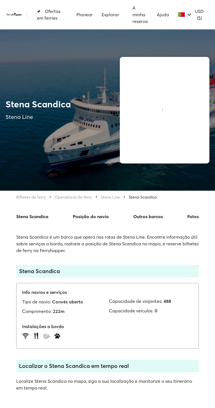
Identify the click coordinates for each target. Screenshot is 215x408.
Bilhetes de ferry (31, 197)
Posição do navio (91, 216)
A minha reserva (140, 14)
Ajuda (163, 14)
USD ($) (199, 14)
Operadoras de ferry (73, 197)
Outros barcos (148, 216)
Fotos (193, 216)
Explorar (110, 14)
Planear (84, 14)
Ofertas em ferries (48, 14)
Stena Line (110, 197)
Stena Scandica (142, 197)
